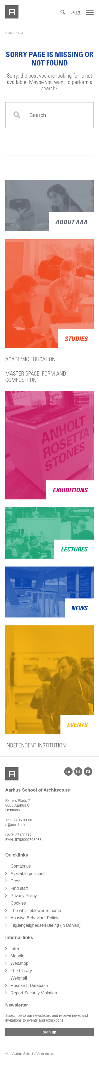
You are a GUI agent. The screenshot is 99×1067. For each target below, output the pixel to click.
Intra (15, 948)
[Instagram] (78, 771)
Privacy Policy (24, 895)
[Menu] (90, 11)
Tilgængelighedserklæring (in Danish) (46, 925)
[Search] (62, 12)
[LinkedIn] (68, 771)
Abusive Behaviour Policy (34, 918)
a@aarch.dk (15, 825)
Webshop (19, 963)
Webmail (19, 978)
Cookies (18, 903)
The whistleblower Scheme (36, 910)
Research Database (29, 985)
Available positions (28, 873)
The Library (21, 970)
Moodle (17, 956)
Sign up (49, 1032)
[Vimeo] (88, 771)
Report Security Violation (34, 993)
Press (16, 881)
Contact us (21, 866)
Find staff (19, 888)
